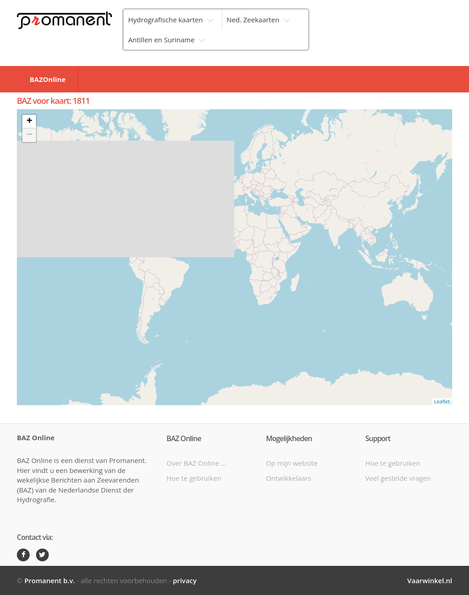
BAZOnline (48, 79)
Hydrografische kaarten (165, 19)
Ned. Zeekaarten (253, 19)
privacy (184, 580)
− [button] (29, 135)
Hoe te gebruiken (193, 478)
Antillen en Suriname (161, 39)
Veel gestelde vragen (398, 478)
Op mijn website (291, 463)
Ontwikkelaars (288, 478)
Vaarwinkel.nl (429, 580)
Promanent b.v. (49, 580)
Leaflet (442, 401)
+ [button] (29, 121)
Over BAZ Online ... (196, 463)
